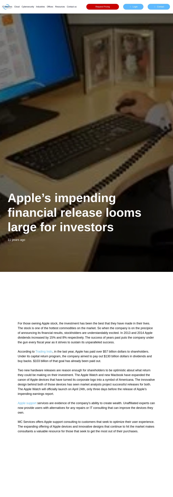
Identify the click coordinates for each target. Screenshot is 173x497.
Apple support (27, 403)
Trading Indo (43, 351)
